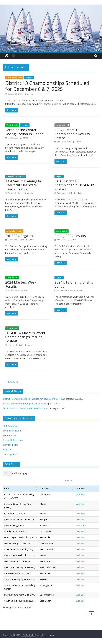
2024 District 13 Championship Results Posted (72, 133)
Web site (87, 518)
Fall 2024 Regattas (20, 235)
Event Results (12, 125)
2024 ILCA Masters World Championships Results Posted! (25, 337)
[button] (56, 488)
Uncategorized (62, 125)
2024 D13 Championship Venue (73, 284)
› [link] (96, 603)
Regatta (29, 77)
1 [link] (91, 603)
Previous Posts (10, 444)
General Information (15, 176)
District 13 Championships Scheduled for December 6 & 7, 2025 (47, 86)
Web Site (87, 494)
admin (30, 94)
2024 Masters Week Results (20, 284)
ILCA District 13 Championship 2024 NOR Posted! (74, 185)
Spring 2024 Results (70, 235)
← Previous (10, 382)
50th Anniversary (11, 425)
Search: (68, 480)
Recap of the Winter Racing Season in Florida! (24, 131)
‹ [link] (86, 603)
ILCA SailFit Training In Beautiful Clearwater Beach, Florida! (23, 185)
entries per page (20, 473)
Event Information (14, 77)
